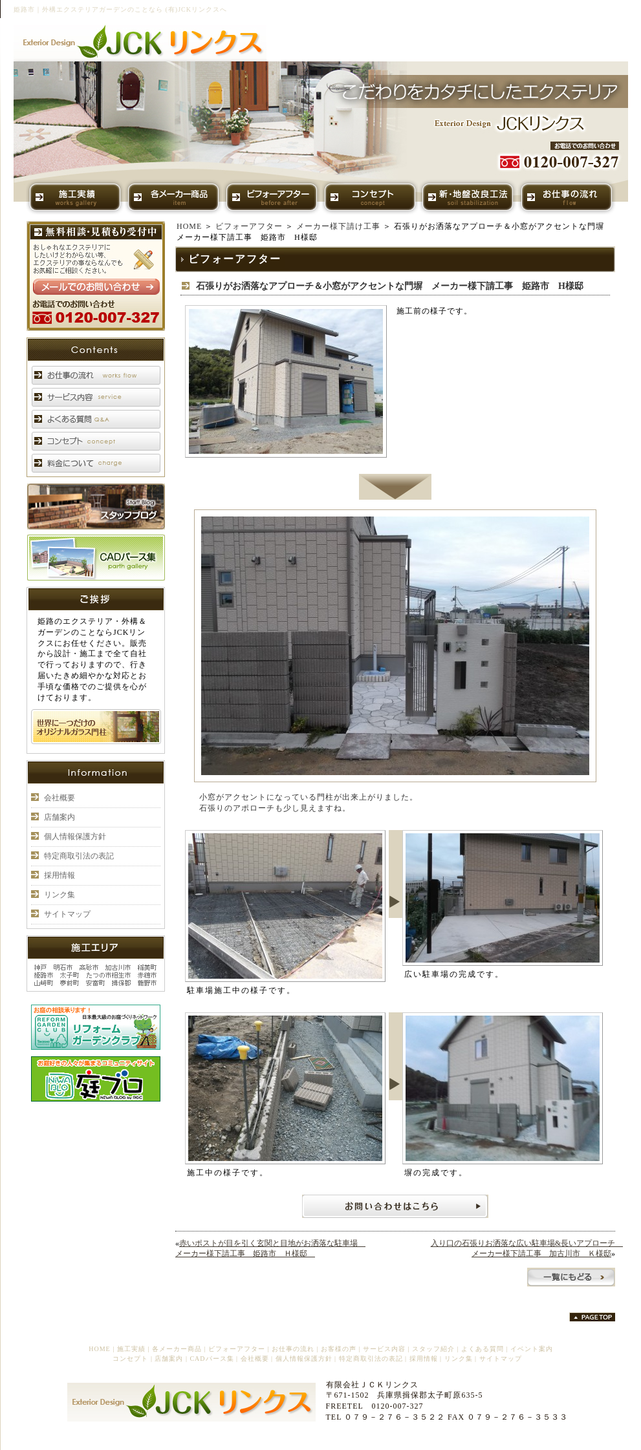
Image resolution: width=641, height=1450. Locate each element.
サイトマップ (67, 914)
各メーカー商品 (177, 1348)
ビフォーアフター (249, 226)
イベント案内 (531, 1348)
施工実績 (131, 1348)
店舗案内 (59, 817)
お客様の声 (338, 1348)
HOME (189, 226)
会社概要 (59, 797)
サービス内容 (384, 1348)
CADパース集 (212, 1358)
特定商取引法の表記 (79, 855)
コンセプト (130, 1358)
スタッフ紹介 (433, 1348)
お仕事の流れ (293, 1348)
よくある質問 (482, 1348)
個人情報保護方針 (75, 836)
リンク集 (59, 894)
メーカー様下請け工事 (338, 226)
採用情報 (59, 875)
